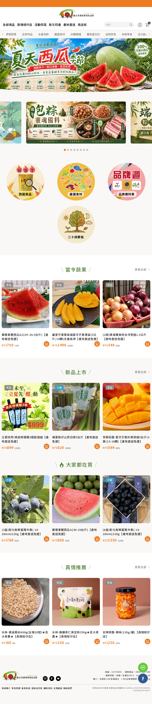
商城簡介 (6, 688)
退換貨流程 (36, 688)
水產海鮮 (43, 34)
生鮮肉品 (27, 34)
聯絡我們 (67, 688)
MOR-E (147, 690)
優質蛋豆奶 (93, 34)
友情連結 (57, 688)
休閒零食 (127, 34)
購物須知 (48, 688)
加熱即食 (110, 34)
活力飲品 (143, 34)
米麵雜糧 (75, 34)
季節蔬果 (11, 34)
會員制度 (25, 688)
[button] (149, 34)
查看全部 (142, 283)
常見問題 (16, 688)
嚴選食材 (59, 34)
